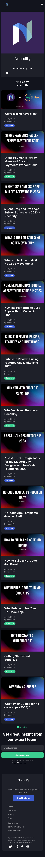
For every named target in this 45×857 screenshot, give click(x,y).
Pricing (11, 814)
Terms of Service (16, 827)
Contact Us (13, 823)
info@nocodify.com (22, 68)
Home (10, 807)
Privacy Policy (14, 830)
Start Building (23, 798)
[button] (41, 4)
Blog (10, 818)
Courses (12, 810)
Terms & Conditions (19, 763)
